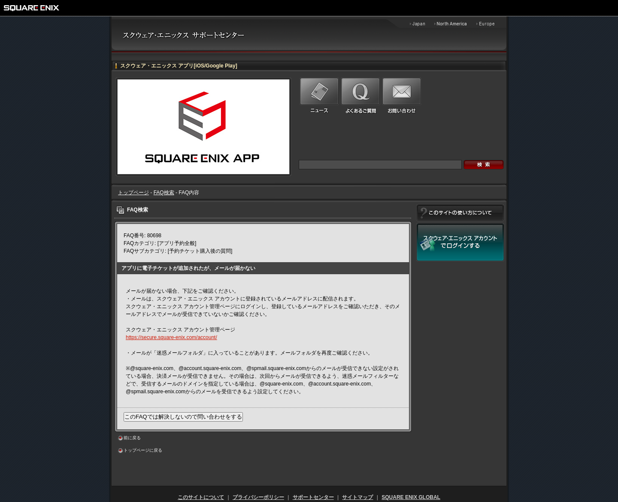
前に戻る (132, 437)
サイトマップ (357, 497)
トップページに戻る (143, 450)
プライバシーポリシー (258, 497)
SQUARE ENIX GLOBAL (411, 497)
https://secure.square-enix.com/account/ (171, 337)
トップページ (133, 193)
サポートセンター (313, 497)
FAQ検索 (164, 193)
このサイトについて (201, 497)
